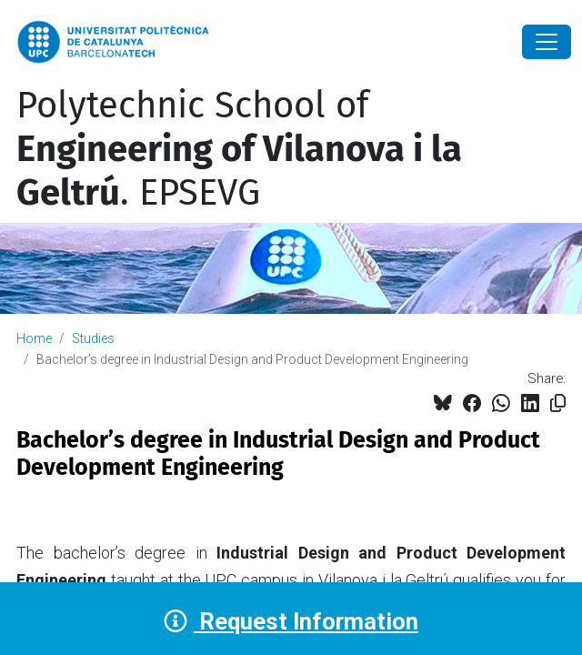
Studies (93, 338)
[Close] (546, 42)
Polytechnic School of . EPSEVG (239, 149)
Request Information (290, 621)
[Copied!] (558, 403)
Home (34, 338)
